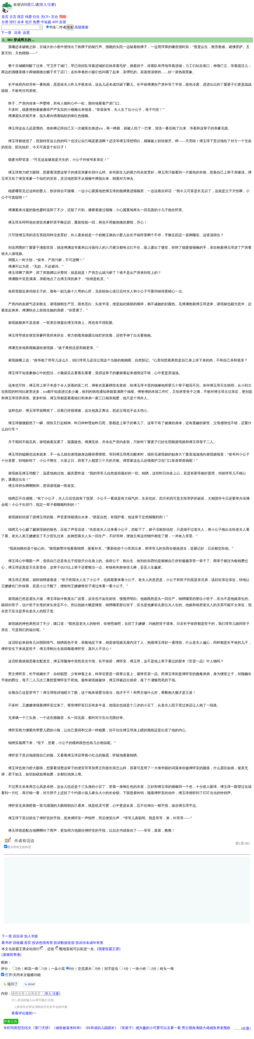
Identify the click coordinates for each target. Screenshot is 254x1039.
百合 (54, 17)
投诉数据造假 (64, 943)
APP (55, 22)
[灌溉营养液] (11, 955)
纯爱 (28, 17)
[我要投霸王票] (108, 949)
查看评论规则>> (23, 1013)
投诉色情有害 (42, 943)
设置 (26, 33)
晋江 (30, 4)
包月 (28, 22)
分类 (4, 22)
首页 (4, 17)
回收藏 (18, 943)
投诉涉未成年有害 (89, 943)
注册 (51, 4)
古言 (12, 17)
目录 (17, 33)
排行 (12, 22)
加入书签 (31, 936)
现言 (20, 17)
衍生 (36, 17)
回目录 (18, 936)
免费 (36, 22)
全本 (20, 22)
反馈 (62, 22)
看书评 (6, 943)
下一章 (6, 33)
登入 (43, 4)
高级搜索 (81, 27)
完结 (62, 17)
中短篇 (46, 22)
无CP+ (45, 17)
